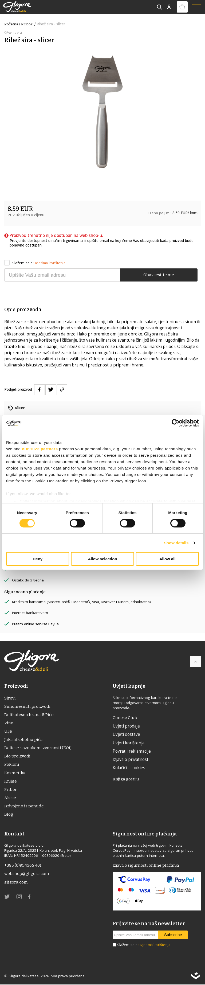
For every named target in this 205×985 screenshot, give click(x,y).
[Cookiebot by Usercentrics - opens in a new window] (175, 423)
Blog (8, 814)
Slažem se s (34, 263)
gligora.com (16, 882)
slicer (20, 407)
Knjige (10, 781)
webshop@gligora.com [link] (26, 874)
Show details (176, 543)
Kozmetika (15, 773)
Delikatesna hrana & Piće (29, 714)
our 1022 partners (40, 449)
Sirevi (10, 698)
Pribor (29, 24)
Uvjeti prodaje (126, 726)
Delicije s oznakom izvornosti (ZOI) (38, 748)
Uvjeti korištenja (128, 743)
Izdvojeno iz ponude (24, 806)
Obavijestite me (158, 274)
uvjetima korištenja (49, 263)
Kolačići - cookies (129, 768)
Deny (37, 559)
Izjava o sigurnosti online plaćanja (146, 865)
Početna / (12, 24)
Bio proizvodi (17, 756)
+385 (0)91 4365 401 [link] (23, 865)
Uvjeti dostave (126, 734)
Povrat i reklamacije (132, 751)
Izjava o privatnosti (131, 759)
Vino (8, 723)
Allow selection (102, 559)
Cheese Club (125, 717)
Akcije (10, 798)
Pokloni (11, 764)
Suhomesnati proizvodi (27, 706)
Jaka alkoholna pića (23, 739)
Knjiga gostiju (126, 779)
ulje (8, 731)
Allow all (167, 559)
